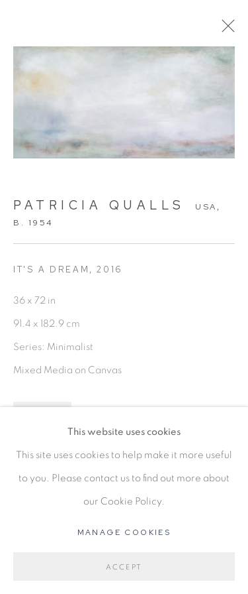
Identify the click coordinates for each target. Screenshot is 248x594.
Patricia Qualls (99, 205)
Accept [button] (124, 567)
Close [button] (225, 30)
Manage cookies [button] (124, 532)
